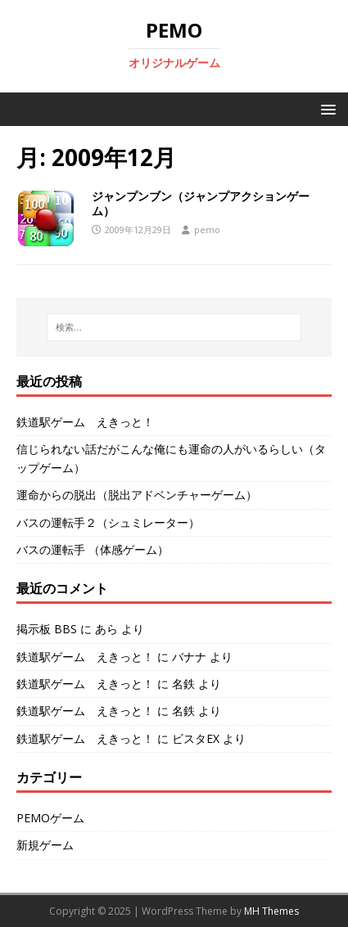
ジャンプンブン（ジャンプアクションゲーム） (201, 203)
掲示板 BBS (46, 629)
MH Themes (271, 911)
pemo (207, 229)
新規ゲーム (45, 845)
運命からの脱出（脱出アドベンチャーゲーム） (136, 494)
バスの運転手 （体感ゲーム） (92, 549)
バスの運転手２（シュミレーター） (108, 522)
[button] (325, 108)
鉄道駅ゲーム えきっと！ (85, 422)
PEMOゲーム (50, 818)
